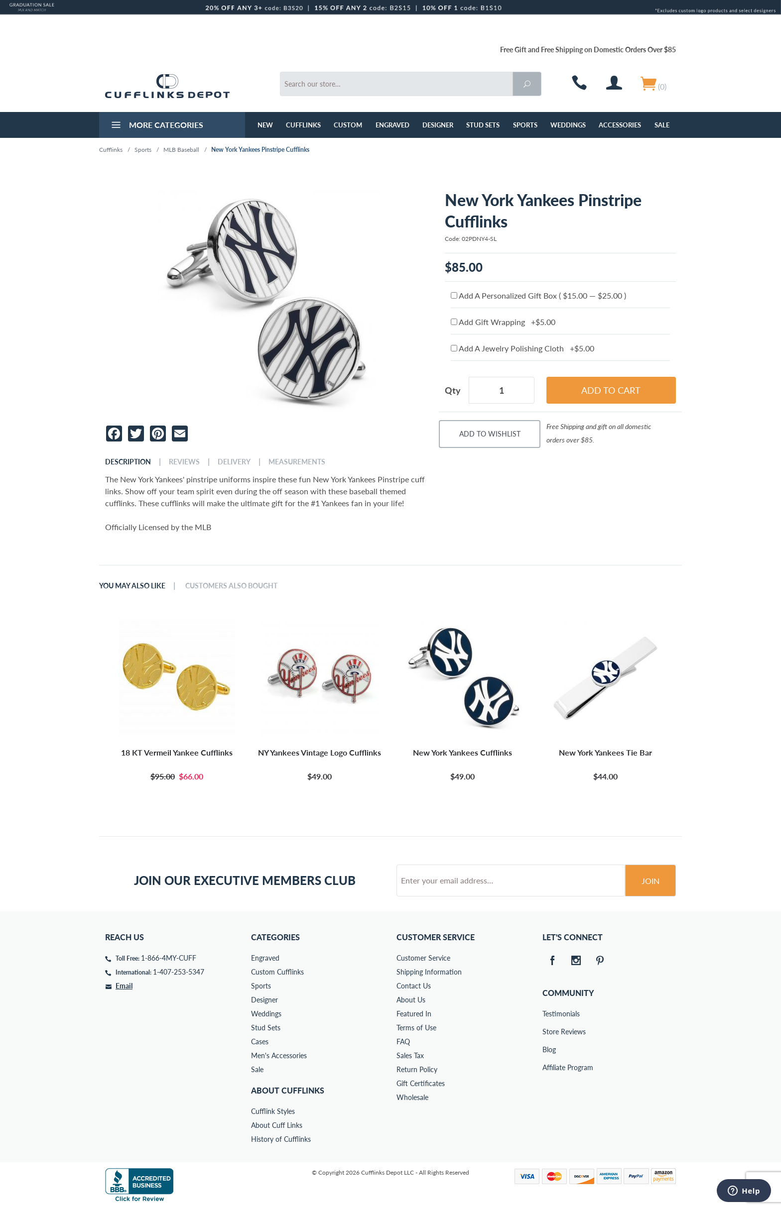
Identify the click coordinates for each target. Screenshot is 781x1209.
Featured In (413, 1013)
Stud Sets (483, 125)
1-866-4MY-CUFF (168, 958)
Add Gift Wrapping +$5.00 (503, 322)
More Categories (156, 125)
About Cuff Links (276, 1125)
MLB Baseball (181, 149)
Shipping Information (429, 972)
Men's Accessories (279, 1055)
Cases (259, 1041)
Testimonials (549, 1013)
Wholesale (412, 1097)
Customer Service (423, 958)
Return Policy (416, 1069)
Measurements (296, 462)
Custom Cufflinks (277, 972)
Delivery (234, 462)
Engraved (392, 125)
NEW (265, 125)
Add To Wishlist (490, 434)
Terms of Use (416, 1027)
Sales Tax (410, 1055)
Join (650, 880)
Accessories (620, 125)
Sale (661, 125)
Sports (525, 125)
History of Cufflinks (281, 1139)
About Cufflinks (287, 1090)
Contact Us (413, 986)
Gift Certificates (420, 1083)
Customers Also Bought (231, 586)
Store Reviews (549, 1031)
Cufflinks (303, 125)
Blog (549, 1049)
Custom (348, 125)
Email (124, 986)
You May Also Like (132, 586)
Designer (437, 125)
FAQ (403, 1041)
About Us (410, 999)
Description (128, 462)
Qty (453, 390)
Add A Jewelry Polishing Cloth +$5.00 (522, 348)
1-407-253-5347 (178, 972)
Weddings (568, 125)
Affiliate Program (549, 1067)
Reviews (184, 462)
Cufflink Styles (273, 1111)
